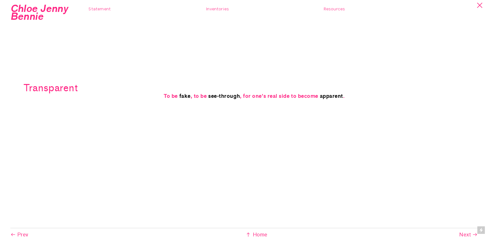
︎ (480, 5)
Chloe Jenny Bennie (39, 12)
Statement (99, 9)
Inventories (217, 9)
